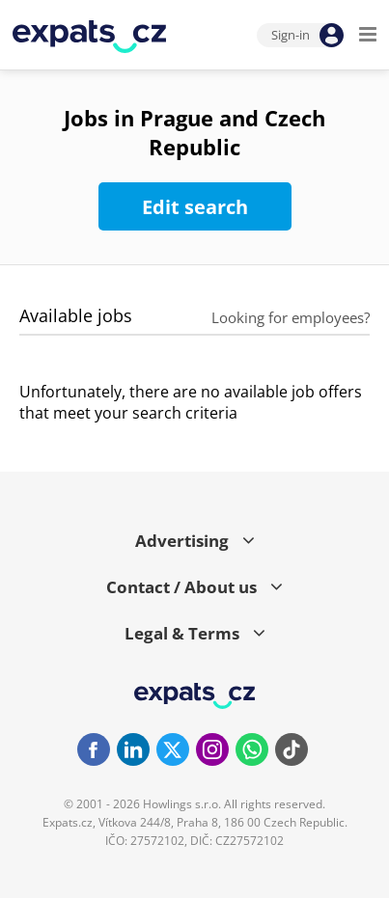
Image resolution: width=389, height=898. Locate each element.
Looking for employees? (290, 317)
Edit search (195, 207)
